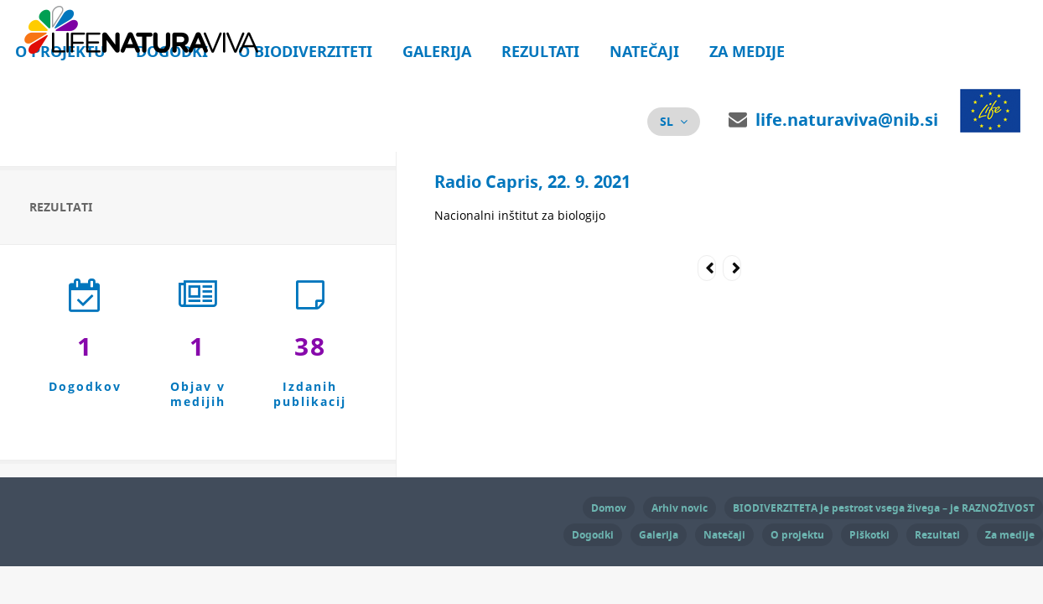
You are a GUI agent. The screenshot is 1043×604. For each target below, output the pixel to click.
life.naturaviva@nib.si (846, 119)
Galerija (436, 51)
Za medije (747, 51)
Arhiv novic (679, 508)
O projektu (797, 535)
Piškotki (869, 535)
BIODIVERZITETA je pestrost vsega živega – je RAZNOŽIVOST (884, 508)
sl (666, 121)
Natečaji (644, 51)
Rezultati (540, 51)
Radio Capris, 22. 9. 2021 (532, 181)
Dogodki (593, 535)
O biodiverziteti (305, 51)
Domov (608, 508)
